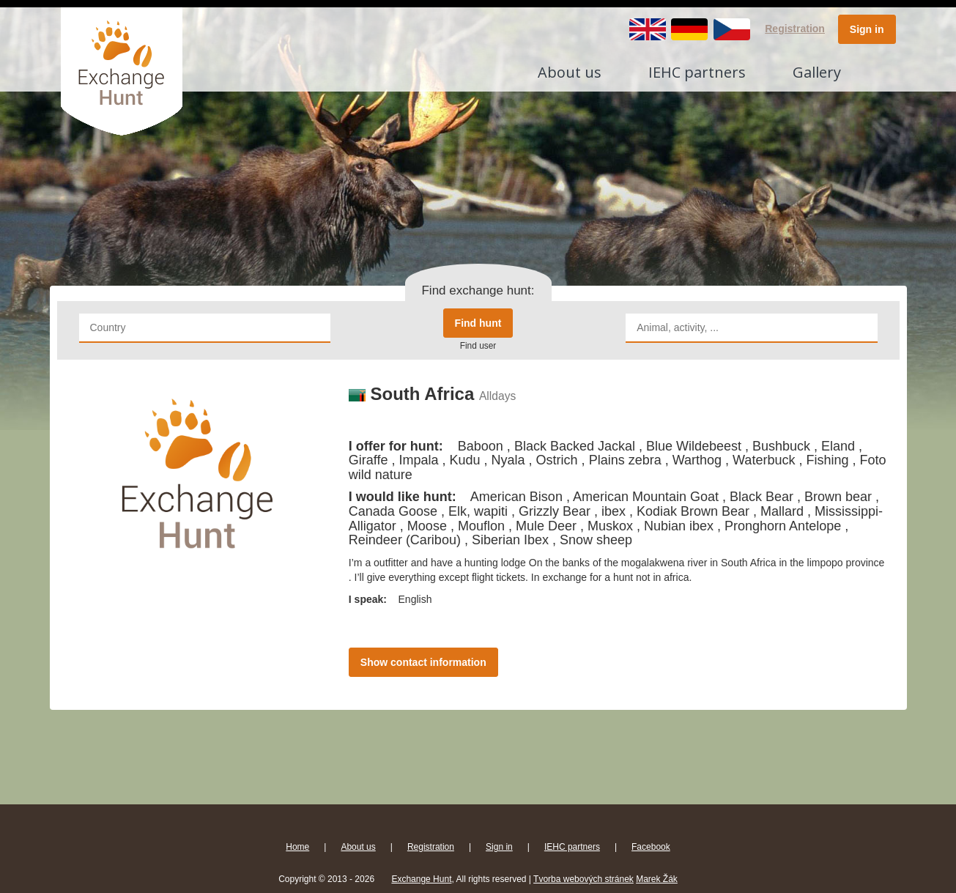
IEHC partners (697, 72)
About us (569, 72)
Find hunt (478, 323)
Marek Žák (657, 879)
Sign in (867, 29)
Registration (795, 28)
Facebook (650, 847)
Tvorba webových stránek (583, 879)
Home (297, 847)
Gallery (817, 72)
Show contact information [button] (423, 662)
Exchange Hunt (421, 879)
